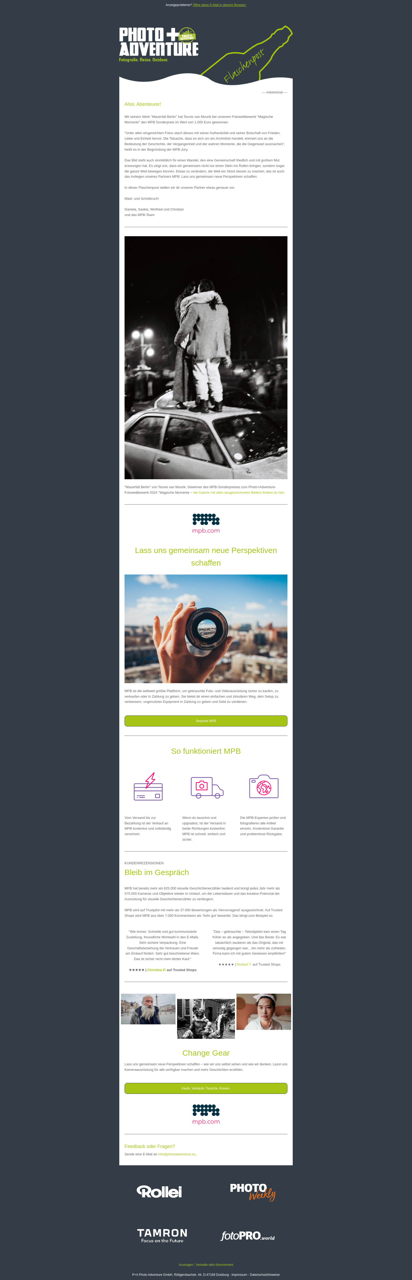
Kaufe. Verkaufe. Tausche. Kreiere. (206, 1088)
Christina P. (156, 970)
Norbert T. (244, 964)
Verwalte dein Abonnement (214, 1265)
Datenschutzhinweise (265, 1275)
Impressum (239, 1275)
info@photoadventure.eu (177, 1154)
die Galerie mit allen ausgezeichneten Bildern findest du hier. (239, 492)
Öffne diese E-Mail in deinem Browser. (219, 5)
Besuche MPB (206, 721)
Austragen (186, 1265)
